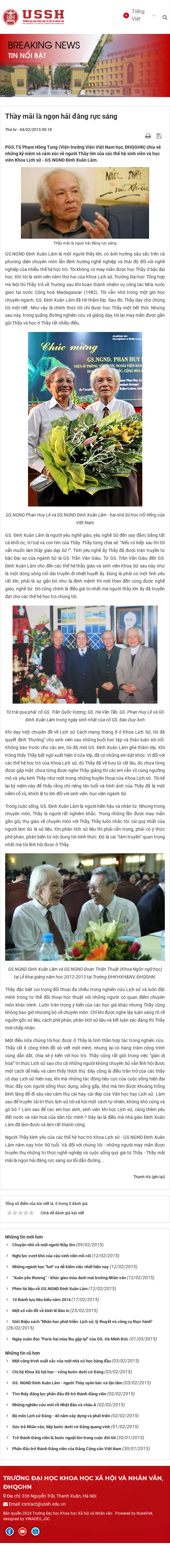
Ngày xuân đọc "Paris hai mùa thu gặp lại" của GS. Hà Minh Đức (70, 1341)
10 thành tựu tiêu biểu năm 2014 (41, 1301)
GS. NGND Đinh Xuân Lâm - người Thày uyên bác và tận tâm (67, 1385)
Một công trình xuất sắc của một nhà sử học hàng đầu (61, 1363)
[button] (136, 16)
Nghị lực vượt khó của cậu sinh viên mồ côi (51, 1258)
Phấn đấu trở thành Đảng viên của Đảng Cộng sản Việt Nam (66, 1451)
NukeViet (144, 1515)
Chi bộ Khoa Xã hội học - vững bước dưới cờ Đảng (57, 1374)
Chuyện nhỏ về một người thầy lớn (43, 1247)
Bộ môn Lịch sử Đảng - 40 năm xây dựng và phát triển (61, 1418)
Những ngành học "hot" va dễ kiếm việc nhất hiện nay (60, 1269)
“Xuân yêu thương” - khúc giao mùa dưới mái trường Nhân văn (69, 1280)
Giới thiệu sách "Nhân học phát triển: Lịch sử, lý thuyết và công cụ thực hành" (82, 1323)
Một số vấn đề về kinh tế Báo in (40, 1312)
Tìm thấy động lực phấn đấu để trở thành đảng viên (59, 1396)
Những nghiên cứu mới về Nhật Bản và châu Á (54, 1407)
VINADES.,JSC (37, 1521)
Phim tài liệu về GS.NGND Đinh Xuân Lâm (50, 1291)
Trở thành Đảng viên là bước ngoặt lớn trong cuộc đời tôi (64, 1440)
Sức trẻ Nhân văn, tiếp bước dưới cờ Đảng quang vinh (61, 1429)
